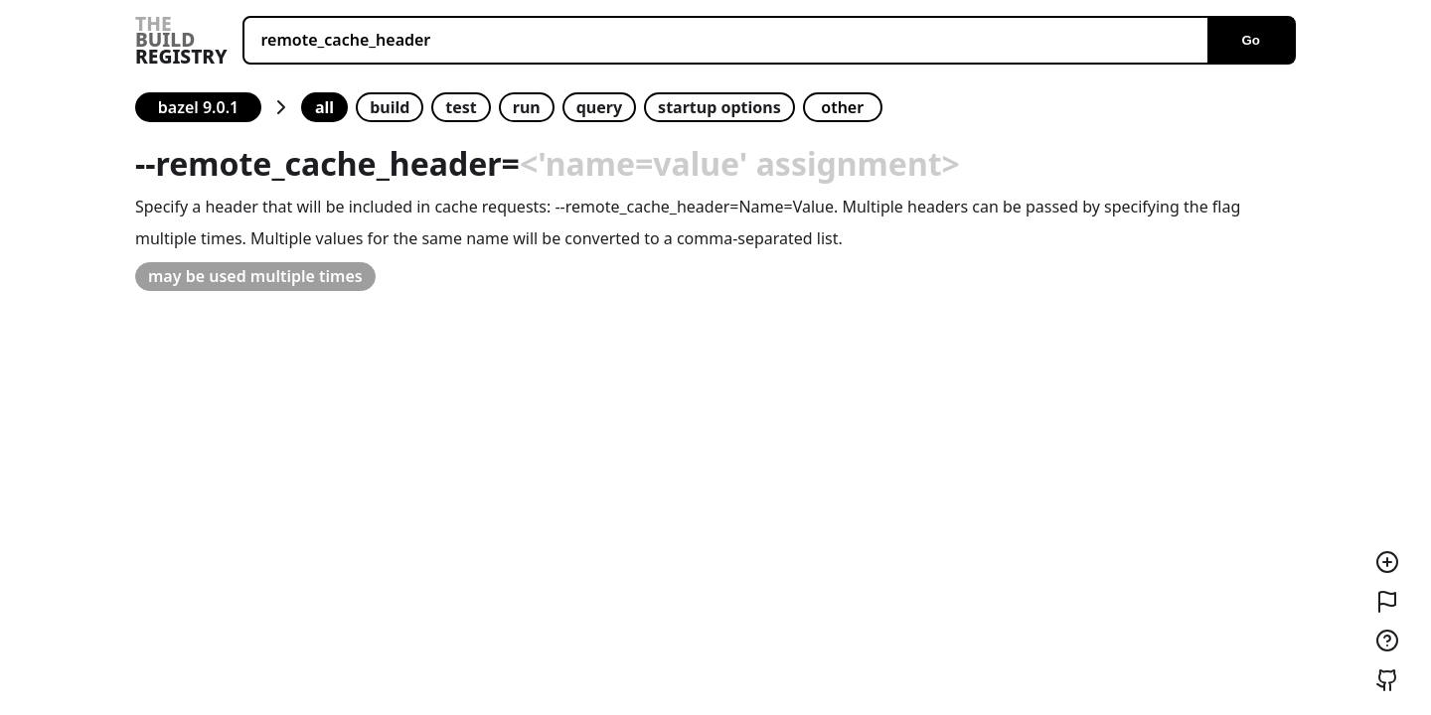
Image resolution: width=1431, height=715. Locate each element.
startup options (719, 107)
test (460, 107)
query (599, 107)
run (527, 107)
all (324, 107)
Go (1250, 40)
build (389, 107)
